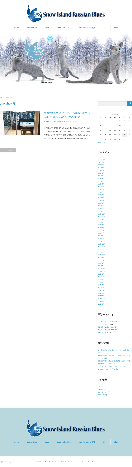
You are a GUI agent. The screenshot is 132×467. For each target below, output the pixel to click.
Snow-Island (113, 321)
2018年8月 (101, 178)
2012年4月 (101, 282)
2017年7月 (101, 200)
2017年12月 (101, 192)
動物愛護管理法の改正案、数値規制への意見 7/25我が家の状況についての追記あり (67, 115)
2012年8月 (101, 274)
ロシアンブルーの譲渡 (87, 28)
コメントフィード (103, 392)
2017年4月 (101, 206)
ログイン (100, 386)
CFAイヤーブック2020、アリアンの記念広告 (111, 366)
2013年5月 (101, 260)
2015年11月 (101, 244)
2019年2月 (101, 176)
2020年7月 (101, 165)
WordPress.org (102, 395)
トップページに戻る (8, 150)
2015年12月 (101, 241)
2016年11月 (101, 214)
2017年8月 (101, 197)
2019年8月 (101, 167)
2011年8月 (101, 304)
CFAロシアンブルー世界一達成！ (108, 369)
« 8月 (99, 142)
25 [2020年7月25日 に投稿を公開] (124, 135)
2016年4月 (101, 233)
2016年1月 (101, 238)
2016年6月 (101, 227)
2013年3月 (101, 263)
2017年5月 (101, 203)
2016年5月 (101, 230)
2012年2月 (101, 288)
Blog (105, 28)
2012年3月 (101, 285)
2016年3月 (101, 236)
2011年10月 (101, 298)
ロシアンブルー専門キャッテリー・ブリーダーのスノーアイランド (71, 461)
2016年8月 (101, 222)
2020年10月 (101, 162)
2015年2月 (101, 249)
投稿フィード (102, 389)
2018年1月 (101, 189)
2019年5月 (101, 170)
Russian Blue (32, 28)
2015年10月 (101, 247)
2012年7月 (101, 277)
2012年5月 (101, 279)
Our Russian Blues (64, 28)
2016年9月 (101, 219)
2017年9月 (101, 195)
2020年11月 (101, 159)
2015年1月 (101, 252)
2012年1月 (101, 290)
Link (116, 28)
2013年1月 (101, 266)
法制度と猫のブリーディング (67, 121)
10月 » (104, 142)
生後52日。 (101, 327)
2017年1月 (101, 208)
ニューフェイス (102, 321)
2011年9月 (101, 301)
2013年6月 (101, 258)
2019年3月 (101, 173)
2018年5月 (101, 184)
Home (16, 28)
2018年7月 (101, 181)
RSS (9, 461)
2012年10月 (101, 271)
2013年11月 (101, 255)
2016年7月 (101, 225)
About (47, 28)
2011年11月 (101, 296)
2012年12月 (101, 268)
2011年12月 (101, 293)
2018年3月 (101, 187)
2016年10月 (101, 217)
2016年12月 (101, 211)
